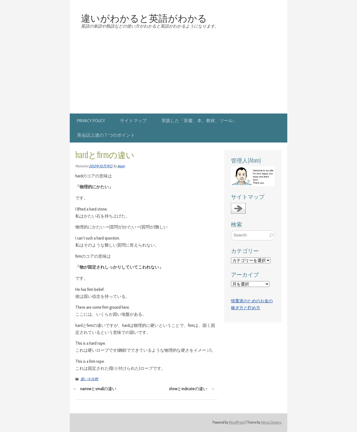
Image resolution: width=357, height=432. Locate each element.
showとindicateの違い (188, 388)
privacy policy (91, 120)
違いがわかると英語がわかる (144, 18)
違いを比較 (89, 379)
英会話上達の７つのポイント (106, 135)
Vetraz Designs (271, 422)
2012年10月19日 (101, 166)
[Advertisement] (178, 72)
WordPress (236, 422)
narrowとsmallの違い (98, 388)
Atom (121, 166)
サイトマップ (133, 120)
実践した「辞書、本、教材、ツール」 (199, 120)
